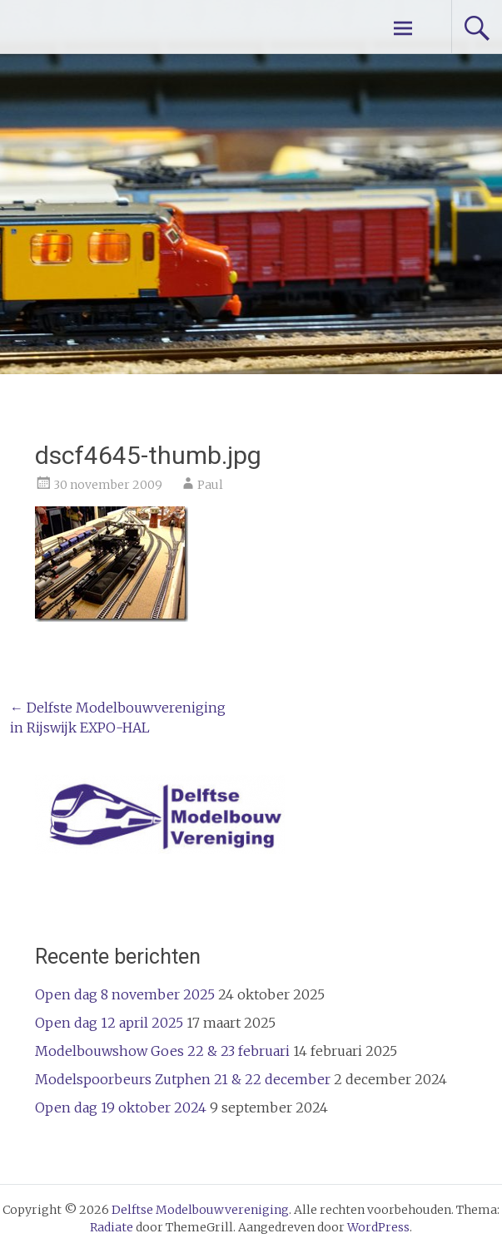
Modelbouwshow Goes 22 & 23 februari (162, 1051)
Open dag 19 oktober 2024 (120, 1107)
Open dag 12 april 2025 (109, 1022)
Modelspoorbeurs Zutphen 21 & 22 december (183, 1079)
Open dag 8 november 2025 (125, 994)
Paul (210, 484)
